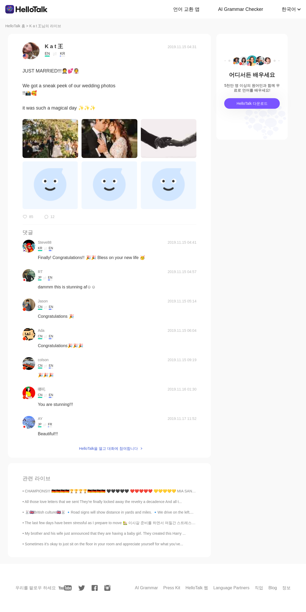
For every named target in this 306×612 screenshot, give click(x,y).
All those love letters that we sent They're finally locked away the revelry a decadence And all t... (103, 502)
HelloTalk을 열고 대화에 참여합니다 (108, 448)
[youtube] (65, 588)
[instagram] (107, 588)
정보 (286, 588)
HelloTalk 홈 (15, 26)
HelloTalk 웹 (197, 588)
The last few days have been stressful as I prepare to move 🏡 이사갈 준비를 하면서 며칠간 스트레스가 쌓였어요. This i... (125, 523)
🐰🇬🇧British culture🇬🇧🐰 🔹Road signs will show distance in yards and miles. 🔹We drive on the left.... (109, 512)
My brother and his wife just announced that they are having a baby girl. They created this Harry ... (105, 533)
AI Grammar (146, 588)
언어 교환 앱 (186, 9)
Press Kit (171, 588)
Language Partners (231, 588)
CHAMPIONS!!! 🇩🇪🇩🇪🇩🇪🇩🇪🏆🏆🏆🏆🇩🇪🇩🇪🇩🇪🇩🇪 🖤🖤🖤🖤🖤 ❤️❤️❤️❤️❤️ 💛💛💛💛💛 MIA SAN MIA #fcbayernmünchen (128, 491)
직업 (259, 588)
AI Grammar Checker (240, 9)
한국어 (289, 9)
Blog (272, 588)
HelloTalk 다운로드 (252, 103)
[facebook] (95, 588)
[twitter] (81, 588)
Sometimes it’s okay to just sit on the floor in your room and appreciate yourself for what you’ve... (104, 544)
